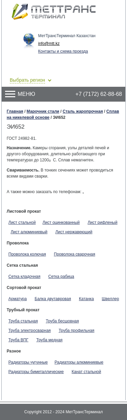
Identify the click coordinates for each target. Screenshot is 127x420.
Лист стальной (22, 222)
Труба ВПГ (18, 340)
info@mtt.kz (49, 43)
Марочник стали (43, 111)
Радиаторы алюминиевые (79, 362)
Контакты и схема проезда (63, 51)
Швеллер (110, 298)
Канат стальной (86, 371)
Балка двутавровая (53, 298)
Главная (15, 111)
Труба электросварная (29, 330)
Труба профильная (76, 330)
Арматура (17, 298)
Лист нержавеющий (73, 232)
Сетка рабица (61, 276)
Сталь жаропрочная (83, 111)
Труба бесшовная (62, 321)
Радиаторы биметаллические (36, 371)
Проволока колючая (27, 254)
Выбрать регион (27, 80)
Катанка (86, 298)
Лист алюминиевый (28, 232)
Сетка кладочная (24, 276)
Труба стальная (23, 321)
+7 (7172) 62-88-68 (99, 94)
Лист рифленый (103, 222)
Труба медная (49, 340)
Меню (20, 94)
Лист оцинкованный (61, 222)
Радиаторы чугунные (28, 362)
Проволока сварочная (74, 254)
